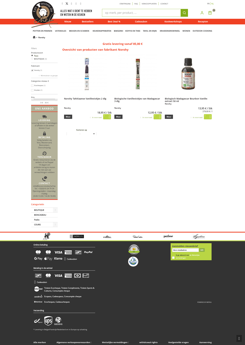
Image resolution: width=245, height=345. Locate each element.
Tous (36, 55)
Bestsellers (87, 21)
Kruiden (38, 90)
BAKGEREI (118, 31)
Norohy (38, 70)
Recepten (203, 21)
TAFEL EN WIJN (150, 31)
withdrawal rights (148, 342)
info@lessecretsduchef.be (44, 186)
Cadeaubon (141, 21)
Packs (36, 219)
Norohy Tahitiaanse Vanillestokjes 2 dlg (85, 98)
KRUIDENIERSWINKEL (170, 31)
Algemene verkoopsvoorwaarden (73, 342)
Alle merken (39, 342)
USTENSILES (60, 31)
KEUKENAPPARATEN (102, 31)
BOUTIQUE (40, 59)
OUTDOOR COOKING (202, 31)
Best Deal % (114, 21)
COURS (37, 224)
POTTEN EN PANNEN (42, 31)
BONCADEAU (40, 214)
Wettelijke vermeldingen (115, 342)
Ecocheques (39, 85)
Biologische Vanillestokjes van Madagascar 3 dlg (137, 99)
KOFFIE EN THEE (132, 31)
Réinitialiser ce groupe (49, 76)
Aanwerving (205, 342)
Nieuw (67, 21)
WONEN (186, 31)
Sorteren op (81, 130)
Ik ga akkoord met (188, 256)
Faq (136, 4)
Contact (164, 4)
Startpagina (125, 4)
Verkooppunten (149, 4)
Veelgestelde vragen (178, 342)
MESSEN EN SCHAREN (79, 31)
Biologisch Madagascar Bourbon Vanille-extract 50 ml (186, 99)
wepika (209, 302)
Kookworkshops (173, 21)
